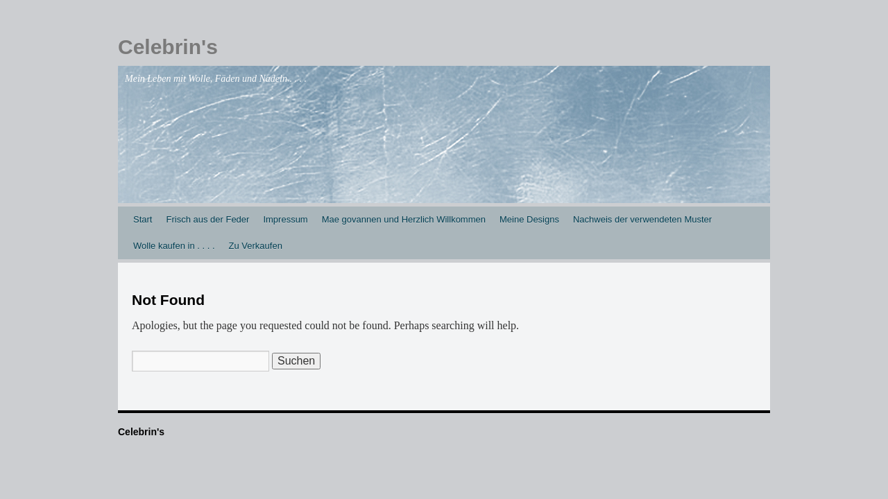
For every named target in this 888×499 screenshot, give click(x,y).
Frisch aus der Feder (207, 219)
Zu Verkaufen (255, 245)
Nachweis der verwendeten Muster (642, 219)
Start (142, 219)
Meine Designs (529, 219)
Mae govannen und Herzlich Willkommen (404, 219)
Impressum (285, 219)
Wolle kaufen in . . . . (174, 245)
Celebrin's (168, 46)
